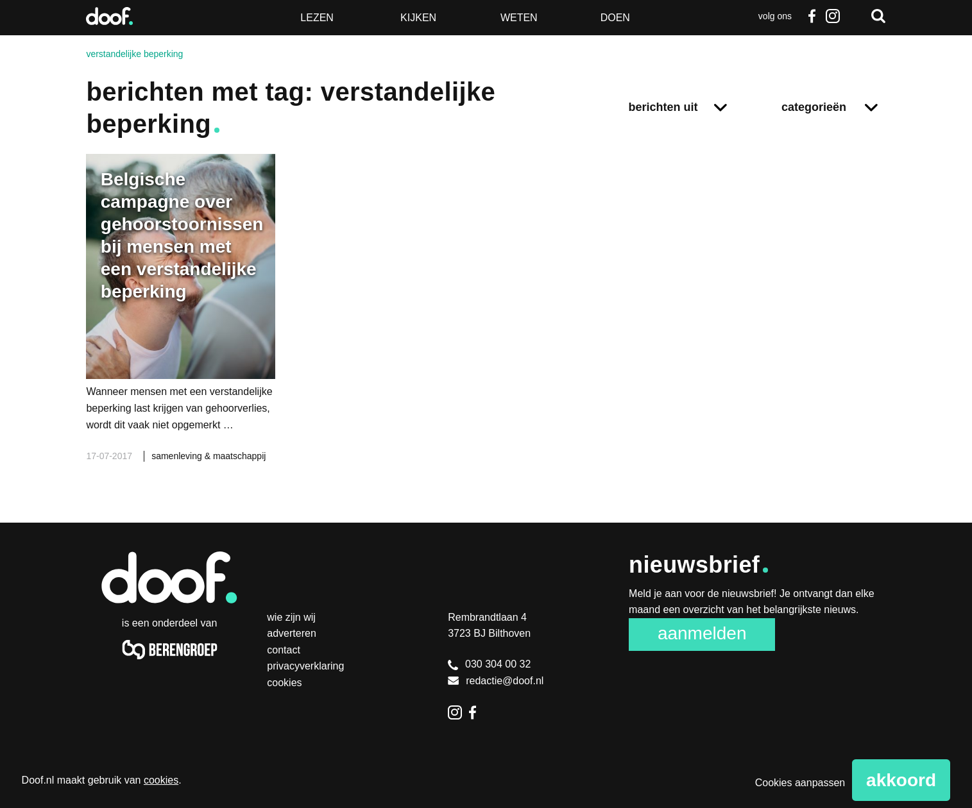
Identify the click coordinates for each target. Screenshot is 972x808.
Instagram (833, 16)
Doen (615, 17)
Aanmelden (702, 633)
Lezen (317, 17)
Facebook (812, 16)
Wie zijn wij (291, 617)
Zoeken (878, 16)
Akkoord (901, 780)
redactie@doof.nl (495, 680)
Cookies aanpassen (800, 782)
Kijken (418, 17)
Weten (519, 17)
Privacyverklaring (305, 666)
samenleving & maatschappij (208, 456)
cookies (161, 780)
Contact (283, 649)
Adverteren (291, 633)
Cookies (284, 682)
